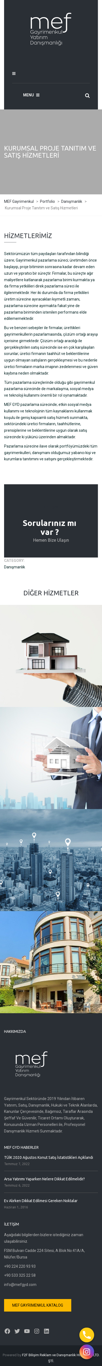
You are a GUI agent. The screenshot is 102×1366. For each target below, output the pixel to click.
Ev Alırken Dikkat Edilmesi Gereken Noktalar (41, 1201)
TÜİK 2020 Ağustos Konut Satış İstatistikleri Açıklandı (48, 1157)
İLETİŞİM (51, 507)
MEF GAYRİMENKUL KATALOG (37, 1305)
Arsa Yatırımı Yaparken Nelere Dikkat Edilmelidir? (44, 1179)
